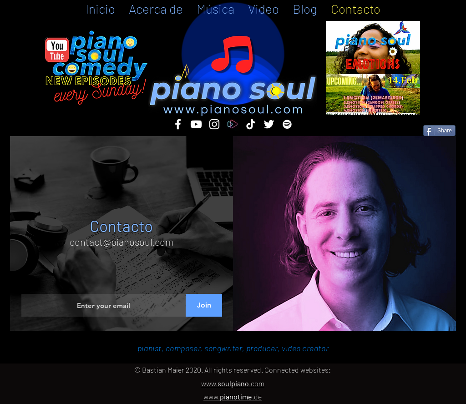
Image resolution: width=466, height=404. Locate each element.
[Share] (439, 130)
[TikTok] (251, 124)
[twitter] (269, 124)
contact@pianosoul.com (121, 241)
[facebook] (178, 124)
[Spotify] (287, 124)
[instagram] (214, 124)
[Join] (204, 305)
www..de (232, 396)
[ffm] (232, 124)
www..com (232, 383)
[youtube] (196, 124)
